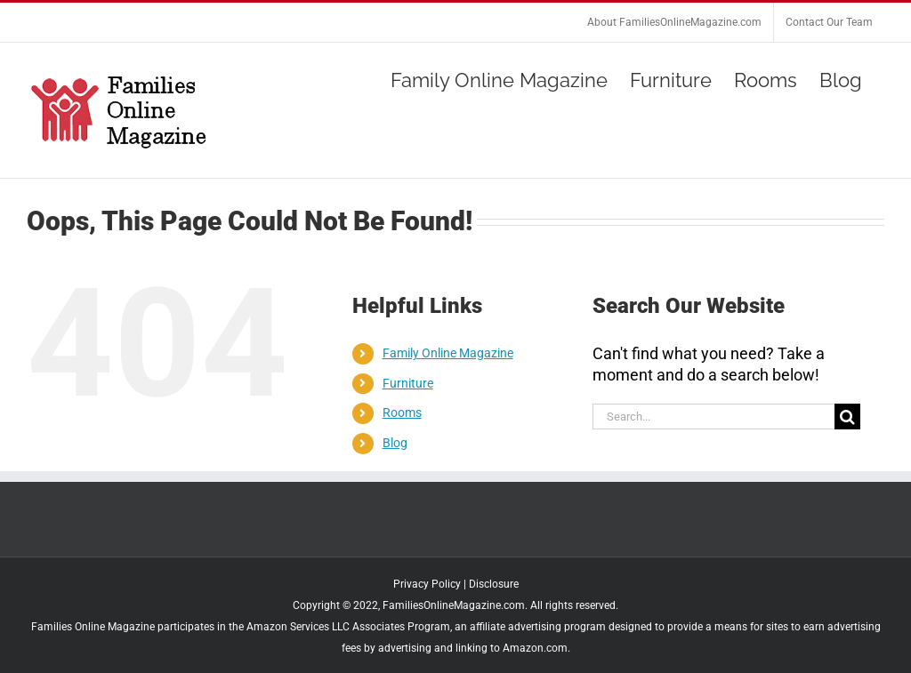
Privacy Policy (427, 584)
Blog (395, 443)
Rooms (402, 412)
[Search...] (713, 416)
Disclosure (494, 584)
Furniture (408, 383)
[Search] (847, 416)
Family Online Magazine (448, 353)
